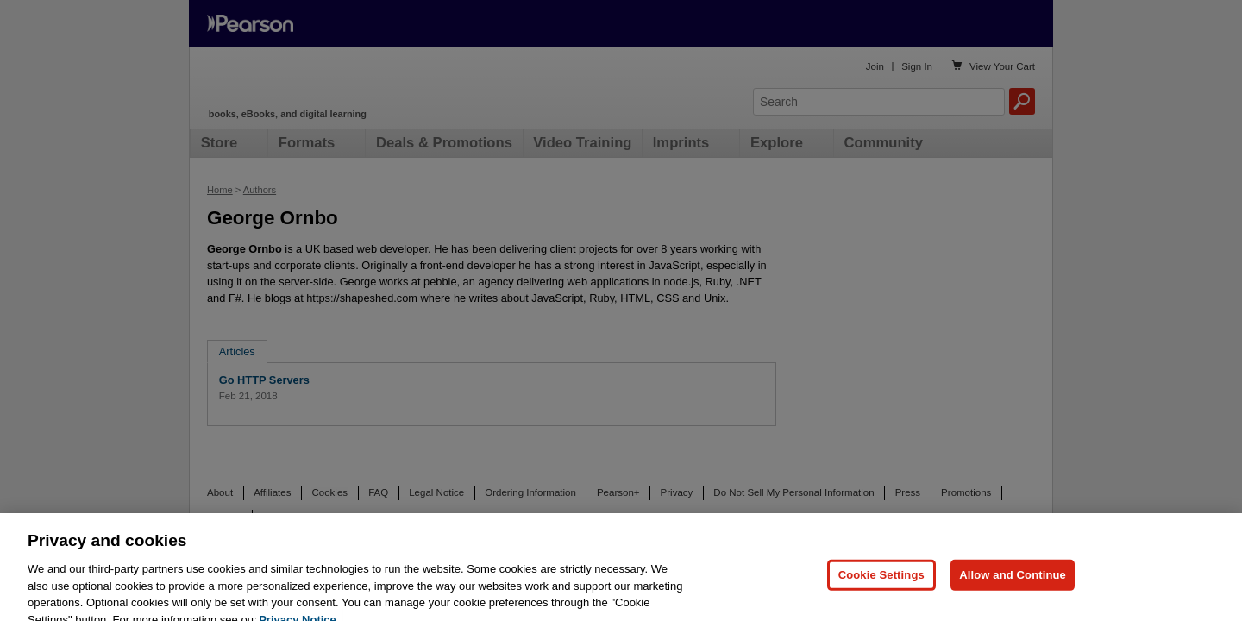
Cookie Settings (881, 588)
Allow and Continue (1012, 588)
